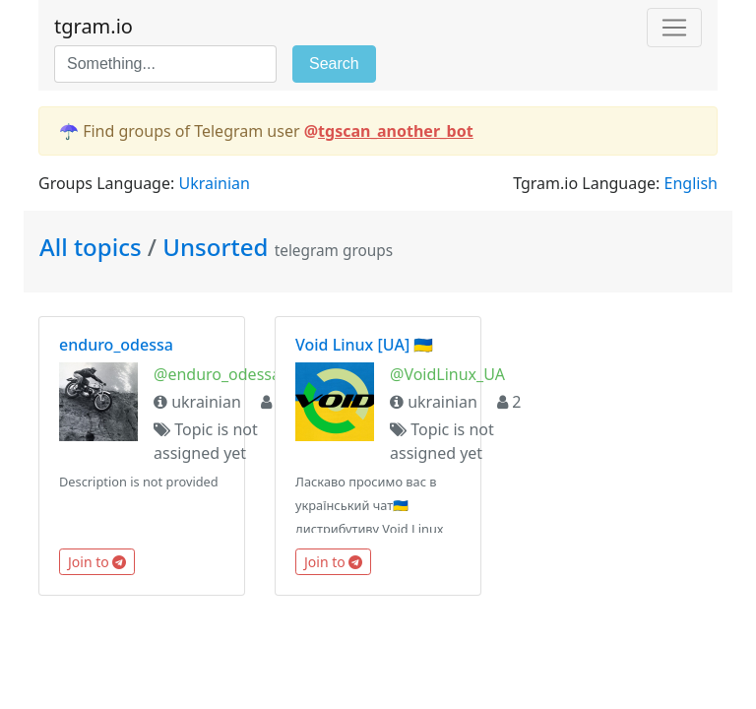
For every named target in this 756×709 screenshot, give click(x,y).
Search (334, 63)
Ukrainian (214, 183)
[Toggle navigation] (674, 27)
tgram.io (93, 26)
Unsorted (215, 246)
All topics (93, 246)
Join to (97, 561)
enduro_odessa (116, 344)
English (691, 183)
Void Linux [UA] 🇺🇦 (364, 344)
